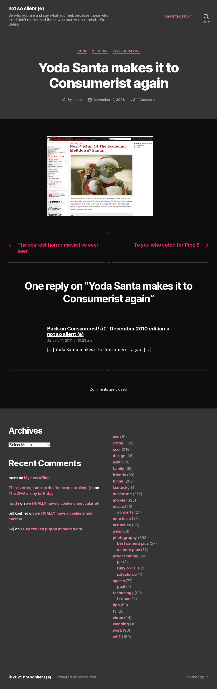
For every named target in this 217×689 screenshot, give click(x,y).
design (119, 456)
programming (125, 556)
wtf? (117, 636)
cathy (118, 443)
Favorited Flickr (178, 16)
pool (121, 586)
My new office (37, 478)
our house (122, 525)
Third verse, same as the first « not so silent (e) (51, 487)
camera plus (128, 549)
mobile (119, 500)
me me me (100, 51)
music (118, 506)
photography (126, 51)
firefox (123, 598)
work (117, 630)
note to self (123, 518)
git (119, 562)
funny (118, 481)
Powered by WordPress (76, 677)
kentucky (121, 487)
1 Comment (146, 100)
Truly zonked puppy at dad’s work (51, 529)
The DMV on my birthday (31, 493)
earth (118, 462)
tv (114, 611)
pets (117, 531)
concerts (125, 512)
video (118, 617)
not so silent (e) (26, 8)
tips (116, 605)
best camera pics (133, 543)
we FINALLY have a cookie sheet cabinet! (62, 503)
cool (82, 51)
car (116, 437)
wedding (121, 624)
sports (119, 581)
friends (119, 475)
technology (123, 593)
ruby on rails (128, 568)
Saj (11, 529)
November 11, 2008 (109, 100)
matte (77, 100)
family (118, 468)
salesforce (126, 574)
